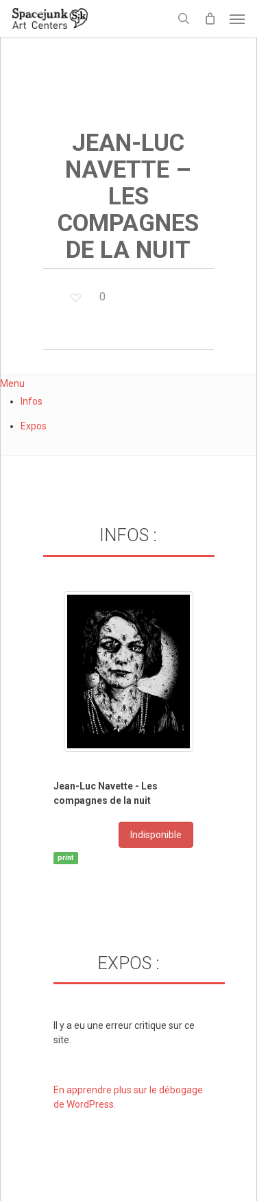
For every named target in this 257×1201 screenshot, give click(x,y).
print (65, 857)
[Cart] (210, 18)
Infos (31, 401)
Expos (34, 425)
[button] (237, 18)
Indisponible (156, 834)
